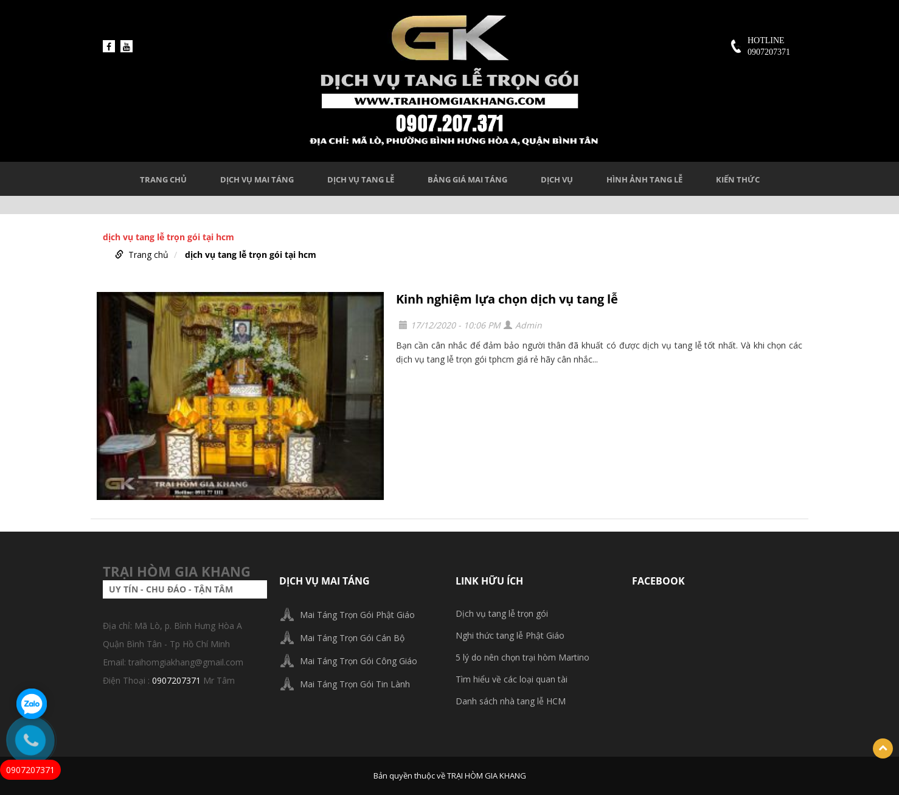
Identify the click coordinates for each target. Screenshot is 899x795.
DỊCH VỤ (557, 179)
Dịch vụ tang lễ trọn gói (502, 613)
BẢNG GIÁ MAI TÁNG (467, 179)
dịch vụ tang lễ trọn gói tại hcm (250, 254)
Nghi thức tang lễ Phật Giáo (510, 635)
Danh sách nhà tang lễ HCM (511, 701)
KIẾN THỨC (738, 179)
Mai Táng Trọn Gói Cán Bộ (352, 638)
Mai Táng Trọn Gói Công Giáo (358, 661)
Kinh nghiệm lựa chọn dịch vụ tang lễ (507, 299)
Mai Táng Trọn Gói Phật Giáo (357, 614)
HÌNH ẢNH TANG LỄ (644, 179)
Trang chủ (163, 179)
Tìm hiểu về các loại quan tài (512, 679)
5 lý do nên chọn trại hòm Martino (522, 657)
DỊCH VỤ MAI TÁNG (257, 179)
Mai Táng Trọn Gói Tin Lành (355, 684)
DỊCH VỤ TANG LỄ (360, 179)
